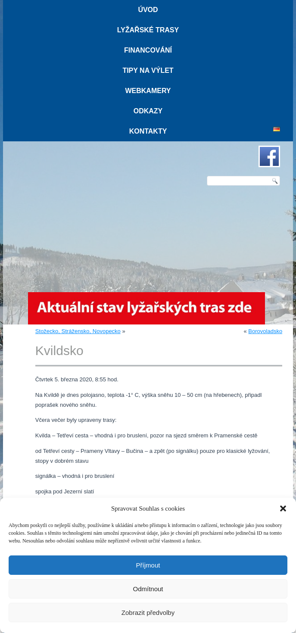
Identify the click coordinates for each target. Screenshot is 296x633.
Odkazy (148, 111)
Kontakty (148, 131)
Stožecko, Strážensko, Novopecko (78, 331)
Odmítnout (148, 588)
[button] (283, 508)
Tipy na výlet (147, 70)
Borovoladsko (265, 331)
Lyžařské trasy (148, 30)
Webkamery (148, 90)
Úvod (148, 9)
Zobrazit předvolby (148, 612)
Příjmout (148, 565)
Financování (148, 50)
